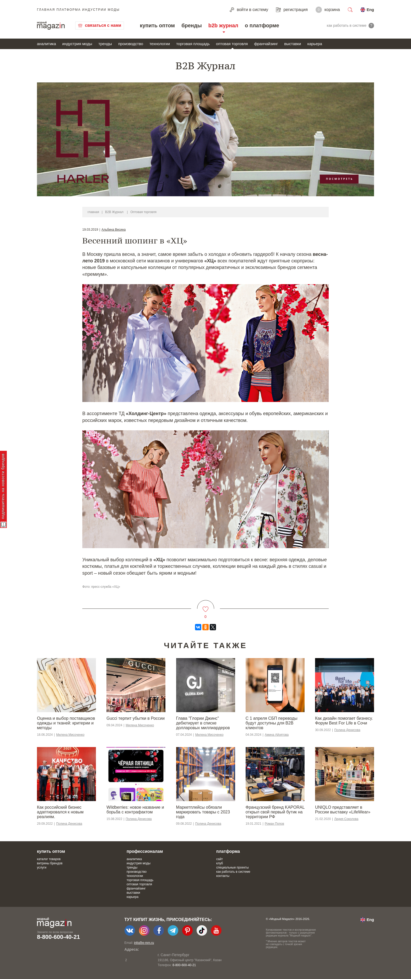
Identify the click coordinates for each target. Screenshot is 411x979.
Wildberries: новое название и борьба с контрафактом (135, 809)
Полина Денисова (347, 730)
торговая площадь (193, 43)
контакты (222, 876)
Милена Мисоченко (70, 735)
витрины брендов (49, 863)
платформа (228, 851)
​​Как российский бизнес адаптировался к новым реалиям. (60, 812)
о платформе (262, 25)
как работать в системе (233, 872)
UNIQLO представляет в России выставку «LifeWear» (342, 809)
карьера (314, 43)
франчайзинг (266, 43)
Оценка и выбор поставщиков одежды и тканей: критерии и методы (66, 723)
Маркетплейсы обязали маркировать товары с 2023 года (203, 812)
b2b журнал (223, 25)
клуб (219, 863)
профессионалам (145, 851)
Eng (370, 9)
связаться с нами (103, 25)
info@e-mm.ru (144, 943)
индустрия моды (77, 43)
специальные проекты (232, 867)
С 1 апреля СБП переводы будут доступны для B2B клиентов (272, 723)
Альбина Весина (113, 229)
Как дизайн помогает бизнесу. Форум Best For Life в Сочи (344, 720)
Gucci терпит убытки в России (135, 718)
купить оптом (157, 25)
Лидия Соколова (346, 819)
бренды (191, 25)
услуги (41, 867)
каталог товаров (49, 859)
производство (130, 43)
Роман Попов (274, 823)
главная (93, 212)
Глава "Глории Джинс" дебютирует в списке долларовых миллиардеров (203, 723)
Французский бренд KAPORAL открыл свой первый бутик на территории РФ (275, 812)
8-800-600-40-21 (58, 937)
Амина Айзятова (277, 735)
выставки (292, 43)
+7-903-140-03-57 (151, 965)
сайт (219, 859)
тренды (105, 43)
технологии (159, 43)
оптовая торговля (232, 43)
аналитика (46, 43)
